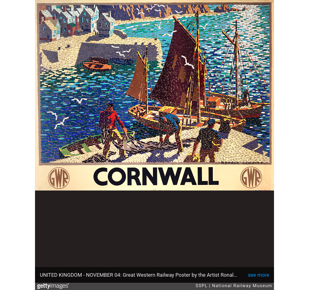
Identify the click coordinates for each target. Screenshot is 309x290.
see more (258, 275)
